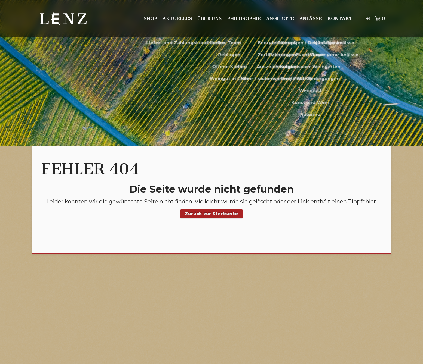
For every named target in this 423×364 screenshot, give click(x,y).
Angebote (280, 18)
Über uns (209, 18)
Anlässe (310, 18)
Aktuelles (177, 18)
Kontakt (339, 18)
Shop (150, 18)
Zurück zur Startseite (211, 213)
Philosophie (244, 18)
